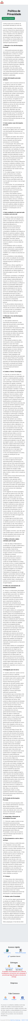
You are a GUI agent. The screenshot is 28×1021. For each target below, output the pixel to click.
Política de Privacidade (20, 952)
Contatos (5, 999)
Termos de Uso (7, 952)
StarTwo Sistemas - (19, 1020)
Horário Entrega (19, 968)
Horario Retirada (9, 968)
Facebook (22, 999)
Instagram (14, 999)
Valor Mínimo (9, 969)
